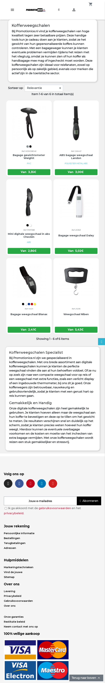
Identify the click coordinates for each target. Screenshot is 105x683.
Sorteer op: (15, 88)
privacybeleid (13, 513)
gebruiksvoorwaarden (55, 508)
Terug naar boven (86, 678)
